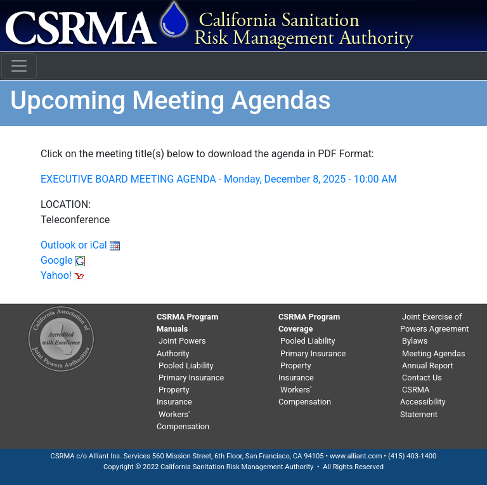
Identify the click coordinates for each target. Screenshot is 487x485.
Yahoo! (62, 275)
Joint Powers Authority (181, 347)
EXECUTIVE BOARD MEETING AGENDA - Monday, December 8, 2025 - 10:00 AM (219, 179)
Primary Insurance (191, 377)
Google (63, 260)
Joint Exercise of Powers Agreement (434, 322)
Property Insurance (174, 395)
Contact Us (422, 377)
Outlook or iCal (80, 245)
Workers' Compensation (183, 420)
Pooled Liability (186, 365)
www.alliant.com (356, 456)
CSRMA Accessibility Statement (423, 401)
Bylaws (414, 341)
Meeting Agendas (433, 353)
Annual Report (427, 365)
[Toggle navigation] (19, 66)
